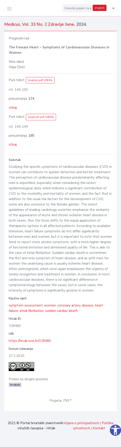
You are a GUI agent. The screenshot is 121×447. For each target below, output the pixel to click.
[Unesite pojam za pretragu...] (77, 8)
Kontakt (99, 428)
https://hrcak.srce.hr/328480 (30, 341)
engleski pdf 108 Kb (41, 117)
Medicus (12, 24)
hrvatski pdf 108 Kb (40, 80)
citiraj (13, 107)
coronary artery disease (75, 305)
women (50, 305)
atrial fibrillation (32, 311)
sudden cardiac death (61, 311)
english (99, 8)
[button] (112, 8)
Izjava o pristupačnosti (82, 423)
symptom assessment (26, 305)
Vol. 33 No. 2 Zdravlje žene (48, 24)
